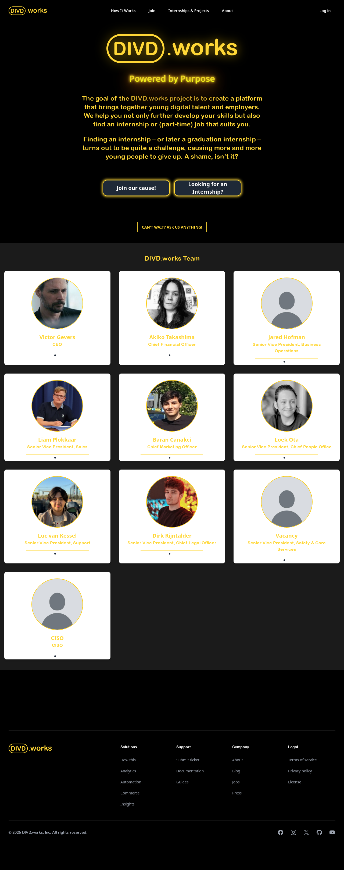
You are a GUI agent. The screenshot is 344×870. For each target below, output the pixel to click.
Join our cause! (136, 187)
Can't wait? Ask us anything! (172, 227)
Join (152, 10)
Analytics (128, 770)
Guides (182, 781)
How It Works (123, 10)
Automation (130, 781)
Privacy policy (300, 770)
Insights (127, 804)
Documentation (190, 770)
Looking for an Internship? (207, 187)
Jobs (236, 781)
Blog (236, 770)
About (227, 10)
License (294, 781)
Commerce (130, 793)
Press (237, 793)
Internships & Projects (189, 10)
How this (128, 759)
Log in (327, 10)
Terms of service (302, 759)
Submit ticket (187, 759)
